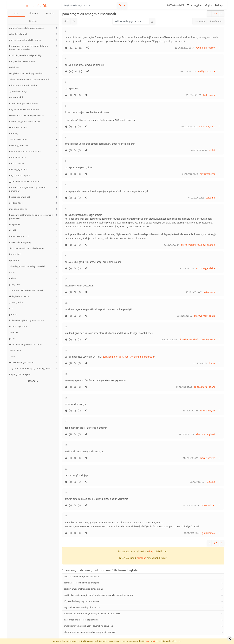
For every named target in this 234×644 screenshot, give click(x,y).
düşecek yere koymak (19, 175)
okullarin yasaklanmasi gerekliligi (25, 55)
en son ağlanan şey (18, 145)
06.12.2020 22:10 (190, 174)
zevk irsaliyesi (207, 173)
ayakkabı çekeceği (17, 91)
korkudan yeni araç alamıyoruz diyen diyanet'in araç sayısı (92, 613)
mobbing (13, 133)
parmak (13, 314)
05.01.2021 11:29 (191, 505)
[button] (176, 5)
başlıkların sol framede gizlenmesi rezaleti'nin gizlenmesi (31, 216)
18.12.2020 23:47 (194, 292)
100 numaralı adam (204, 386)
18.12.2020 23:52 (184, 315)
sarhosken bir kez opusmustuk (198, 244)
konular (50, 13)
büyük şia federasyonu (20, 374)
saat (11, 308)
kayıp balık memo (205, 47)
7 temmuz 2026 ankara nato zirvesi (26, 290)
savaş (12, 272)
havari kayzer (207, 457)
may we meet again (204, 315)
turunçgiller (194, 5)
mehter (12, 278)
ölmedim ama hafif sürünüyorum (197, 339)
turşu (212, 363)
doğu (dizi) (16, 202)
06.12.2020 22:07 (193, 95)
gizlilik (155, 641)
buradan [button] (141, 557)
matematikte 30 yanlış (20, 242)
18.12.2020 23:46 (186, 268)
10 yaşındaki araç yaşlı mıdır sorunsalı (82, 601)
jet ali (11, 338)
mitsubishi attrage (18, 208)
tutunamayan (207, 410)
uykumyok (209, 292)
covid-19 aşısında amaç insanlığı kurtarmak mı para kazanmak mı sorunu (99, 595)
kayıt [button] (151, 551)
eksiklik (12, 230)
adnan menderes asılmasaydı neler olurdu (29, 79)
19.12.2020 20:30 (169, 339)
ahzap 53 (13, 332)
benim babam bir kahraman (24, 181)
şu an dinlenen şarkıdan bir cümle (25, 344)
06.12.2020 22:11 (196, 197)
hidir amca (209, 95)
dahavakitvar (208, 505)
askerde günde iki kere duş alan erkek (27, 266)
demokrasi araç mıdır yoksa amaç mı (81, 582)
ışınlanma (14, 260)
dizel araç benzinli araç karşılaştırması (82, 619)
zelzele (211, 481)
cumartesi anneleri (18, 127)
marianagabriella (205, 268)
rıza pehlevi (14, 224)
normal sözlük (34, 5)
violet (212, 150)
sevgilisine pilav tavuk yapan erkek (26, 73)
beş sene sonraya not (19, 196)
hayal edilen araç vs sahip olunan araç (82, 607)
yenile (33, 20)
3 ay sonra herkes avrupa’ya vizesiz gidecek (30, 368)
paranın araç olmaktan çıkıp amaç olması (83, 588)
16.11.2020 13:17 (186, 47)
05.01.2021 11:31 (192, 533)
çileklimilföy (208, 532)
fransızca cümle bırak (19, 236)
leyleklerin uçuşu (19, 296)
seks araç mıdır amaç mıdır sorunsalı (81, 576)
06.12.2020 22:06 (188, 71)
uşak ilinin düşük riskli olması (23, 103)
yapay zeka (14, 284)
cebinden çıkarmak (18, 33)
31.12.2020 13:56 (186, 434)
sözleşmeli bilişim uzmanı (21, 362)
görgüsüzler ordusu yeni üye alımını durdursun (128, 356)
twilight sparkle (206, 71)
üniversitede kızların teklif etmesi (25, 39)
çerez (148, 641)
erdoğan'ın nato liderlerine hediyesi (26, 27)
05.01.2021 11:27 (197, 481)
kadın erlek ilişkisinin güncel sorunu (26, 320)
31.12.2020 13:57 (190, 458)
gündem (33, 13)
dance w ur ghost (205, 434)
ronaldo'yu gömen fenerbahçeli (24, 121)
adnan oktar (15, 350)
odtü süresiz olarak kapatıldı (23, 85)
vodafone (14, 67)
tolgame (210, 197)
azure (12, 356)
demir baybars (207, 126)
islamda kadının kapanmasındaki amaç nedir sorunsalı (90, 632)
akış (16, 13)
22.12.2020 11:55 (190, 410)
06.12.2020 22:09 (189, 126)
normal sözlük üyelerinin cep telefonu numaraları (27, 189)
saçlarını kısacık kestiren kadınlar (25, 151)
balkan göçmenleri (18, 169)
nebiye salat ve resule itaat (22, 61)
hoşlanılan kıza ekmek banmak (24, 109)
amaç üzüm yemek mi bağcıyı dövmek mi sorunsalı (88, 625)
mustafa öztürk (16, 163)
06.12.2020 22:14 (171, 244)
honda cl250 (15, 254)
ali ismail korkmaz (18, 139)
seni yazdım (16, 302)
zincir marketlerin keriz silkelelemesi (26, 248)
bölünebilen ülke (17, 157)
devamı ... (32, 380)
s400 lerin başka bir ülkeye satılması (26, 115)
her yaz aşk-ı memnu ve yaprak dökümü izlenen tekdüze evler (28, 47)
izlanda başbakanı (18, 326)
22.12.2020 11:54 (199, 363)
